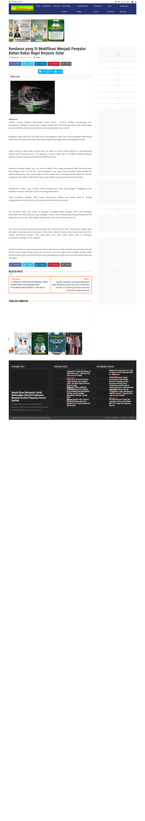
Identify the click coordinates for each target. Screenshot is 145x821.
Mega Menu (46, 6)
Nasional (56, 6)
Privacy (123, 417)
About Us (115, 417)
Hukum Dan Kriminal (124, 8)
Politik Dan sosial (98, 8)
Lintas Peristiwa (110, 8)
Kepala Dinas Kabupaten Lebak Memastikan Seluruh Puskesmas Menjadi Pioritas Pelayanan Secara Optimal (29, 396)
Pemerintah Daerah (66, 8)
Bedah (38, 57)
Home (38, 6)
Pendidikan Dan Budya (82, 8)
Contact (131, 417)
